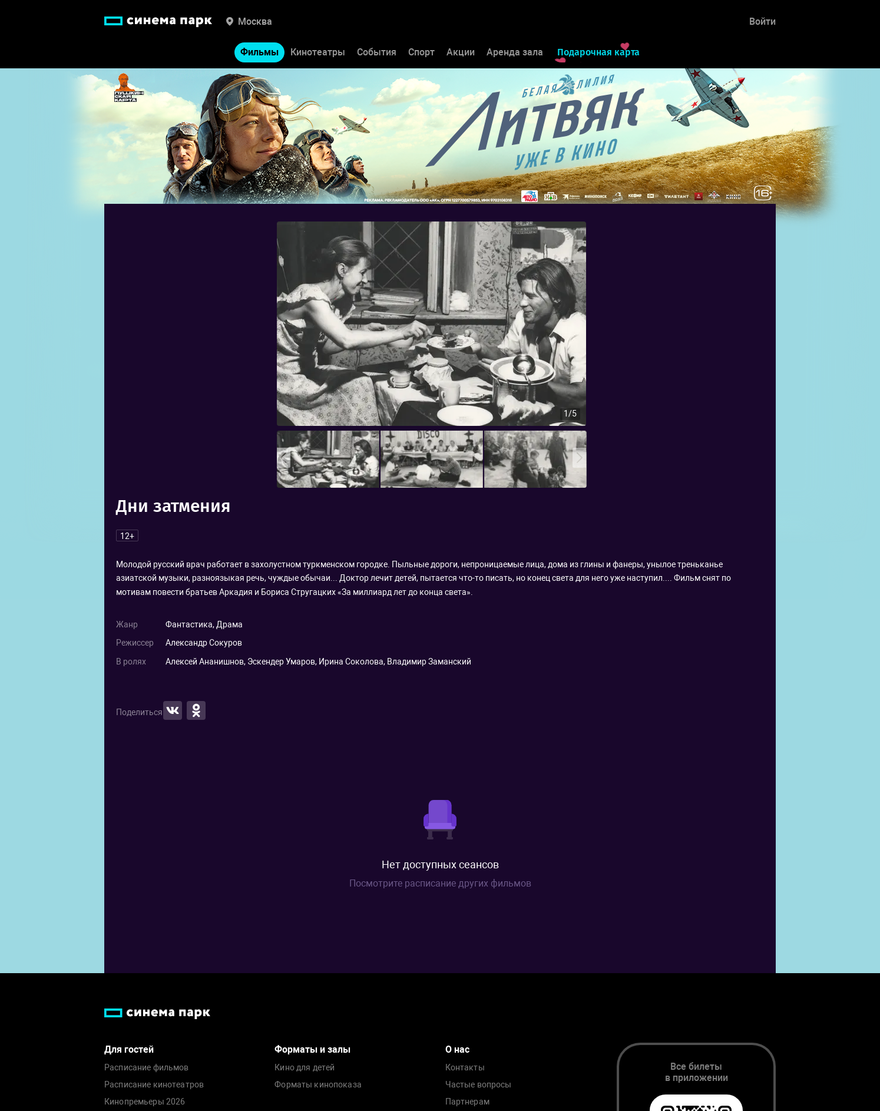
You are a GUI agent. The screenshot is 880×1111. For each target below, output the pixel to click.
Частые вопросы (478, 1084)
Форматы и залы (312, 1049)
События (376, 52)
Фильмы (259, 52)
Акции (460, 52)
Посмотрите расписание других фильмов (440, 883)
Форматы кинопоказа (318, 1084)
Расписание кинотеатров (154, 1084)
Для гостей (129, 1049)
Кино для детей (304, 1067)
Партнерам (467, 1101)
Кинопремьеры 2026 (144, 1101)
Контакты (465, 1067)
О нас (457, 1049)
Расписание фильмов (146, 1067)
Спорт (421, 52)
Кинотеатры (317, 52)
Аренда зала (515, 52)
